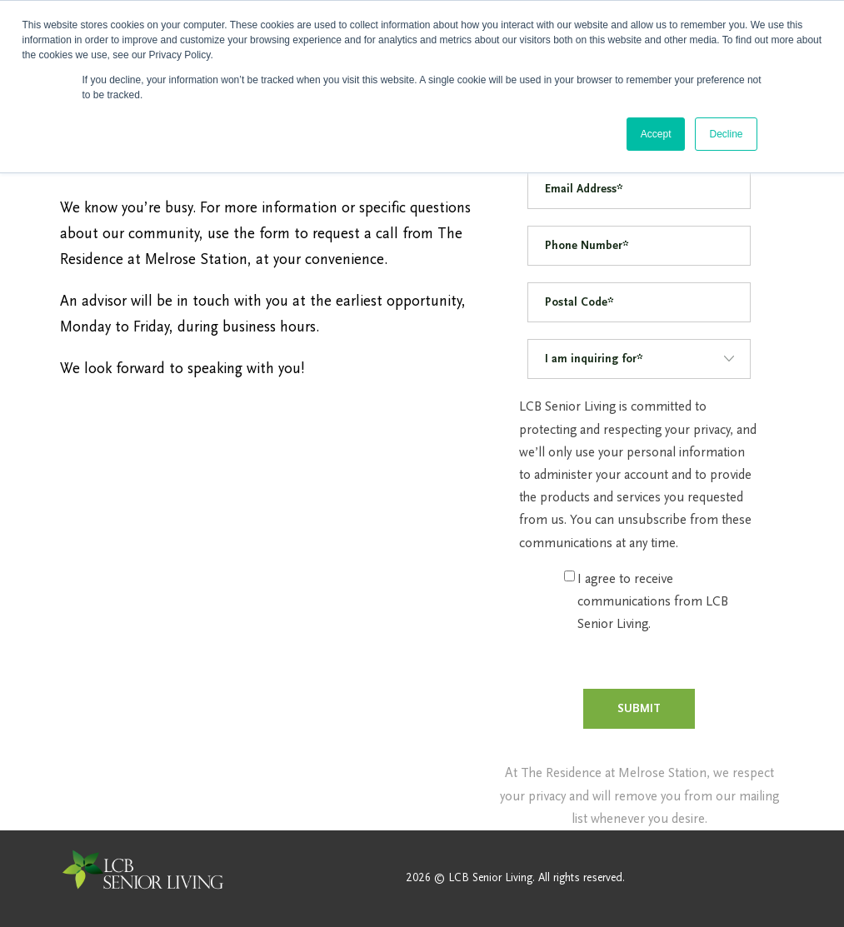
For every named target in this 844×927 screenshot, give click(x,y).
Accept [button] (656, 134)
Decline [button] (725, 134)
